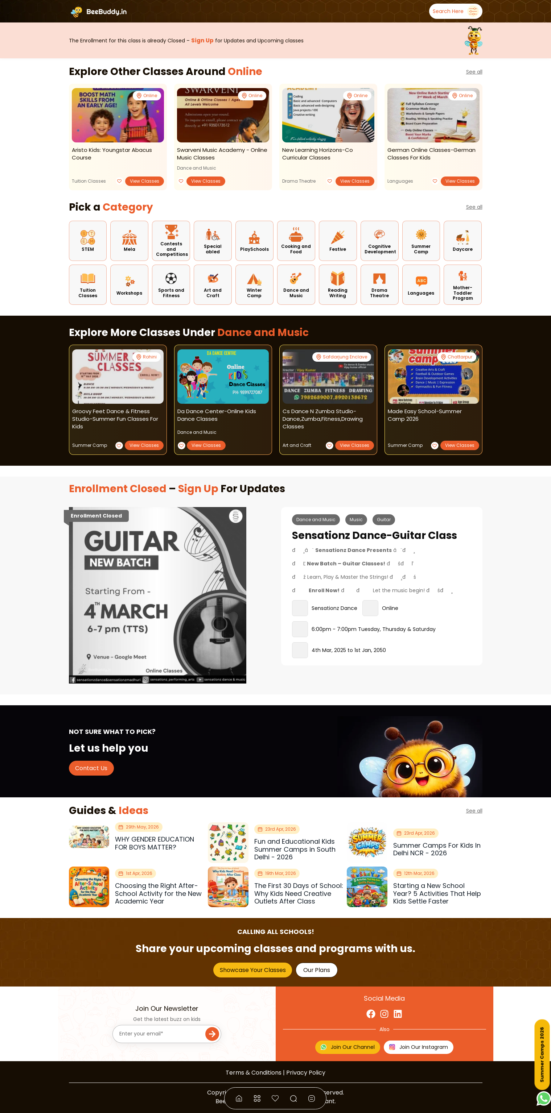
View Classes (144, 181)
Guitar (384, 519)
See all (474, 71)
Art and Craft (297, 445)
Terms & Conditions (253, 1072)
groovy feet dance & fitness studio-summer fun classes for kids (115, 418)
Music (356, 519)
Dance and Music (196, 168)
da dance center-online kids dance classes (216, 415)
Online (245, 72)
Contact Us (91, 768)
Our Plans (316, 970)
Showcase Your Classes (253, 970)
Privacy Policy (305, 1072)
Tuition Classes (89, 181)
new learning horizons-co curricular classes (317, 153)
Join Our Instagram (418, 1047)
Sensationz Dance (334, 608)
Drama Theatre (299, 181)
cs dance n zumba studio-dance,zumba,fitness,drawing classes (323, 418)
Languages (400, 181)
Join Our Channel (348, 1047)
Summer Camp (89, 445)
